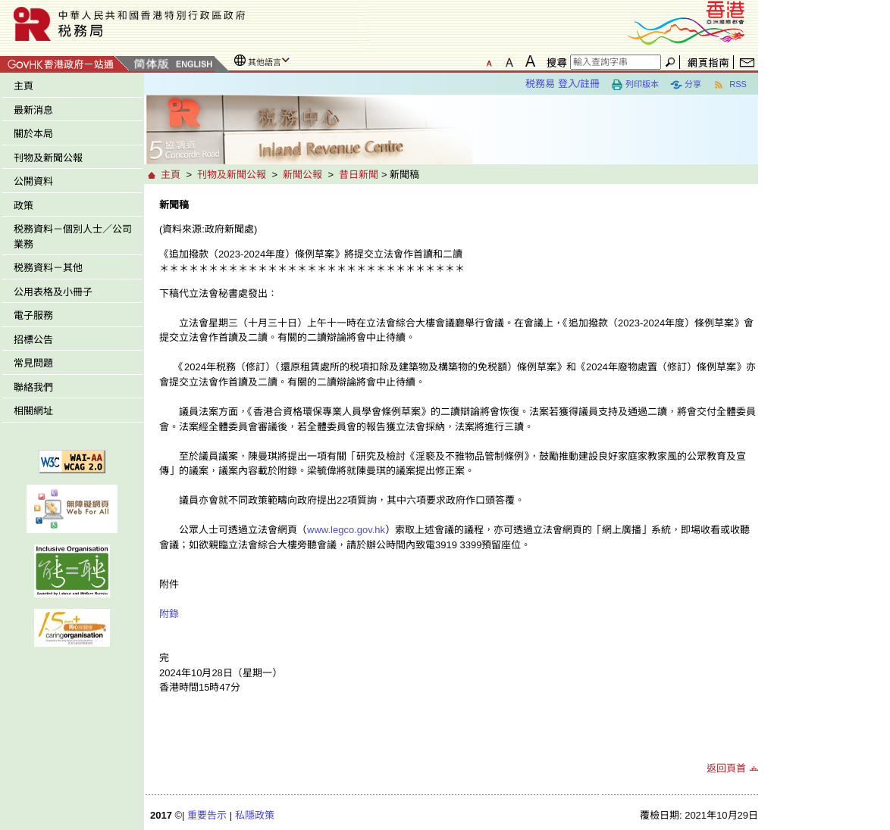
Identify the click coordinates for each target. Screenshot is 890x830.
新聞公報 (302, 174)
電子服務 (33, 315)
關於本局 (33, 133)
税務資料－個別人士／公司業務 (73, 236)
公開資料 (33, 181)
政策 (23, 205)
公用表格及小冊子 (53, 292)
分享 (685, 85)
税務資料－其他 (48, 267)
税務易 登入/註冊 (562, 83)
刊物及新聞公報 (48, 158)
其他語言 (264, 62)
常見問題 (33, 363)
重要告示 (207, 815)
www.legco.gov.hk (346, 529)
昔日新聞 (358, 174)
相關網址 (33, 411)
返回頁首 (726, 768)
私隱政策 (254, 815)
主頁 (23, 86)
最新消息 (33, 110)
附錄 (169, 613)
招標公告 (33, 339)
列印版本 (635, 85)
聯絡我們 (33, 387)
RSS (730, 85)
